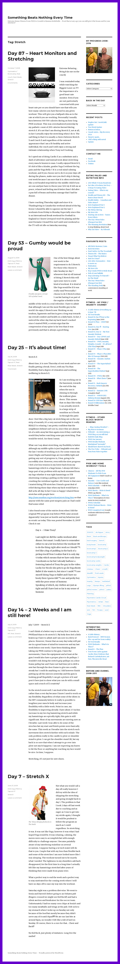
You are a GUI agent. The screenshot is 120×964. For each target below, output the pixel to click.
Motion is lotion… (94, 130)
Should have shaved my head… (99, 447)
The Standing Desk (95, 286)
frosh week (99, 573)
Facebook (91, 161)
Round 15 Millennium (96, 403)
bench (101, 540)
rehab (100, 602)
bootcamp (102, 544)
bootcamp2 (91, 549)
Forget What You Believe (97, 256)
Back (89, 536)
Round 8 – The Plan (95, 649)
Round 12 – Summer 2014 (98, 391)
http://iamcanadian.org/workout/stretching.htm (51, 497)
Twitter (91, 164)
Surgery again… (94, 137)
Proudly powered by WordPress (51, 953)
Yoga (89, 614)
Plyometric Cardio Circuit (96, 598)
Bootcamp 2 (103, 549)
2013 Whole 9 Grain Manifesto (99, 183)
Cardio (106, 565)
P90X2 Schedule (94, 503)
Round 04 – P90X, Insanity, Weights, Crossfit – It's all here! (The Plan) (100, 344)
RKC (99, 606)
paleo (109, 589)
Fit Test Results (94, 315)
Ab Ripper (99, 532)
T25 (93, 610)
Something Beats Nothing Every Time (40, 18)
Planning (90, 594)
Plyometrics (91, 602)
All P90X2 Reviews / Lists (97, 246)
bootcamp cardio (93, 561)
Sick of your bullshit (95, 273)
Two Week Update (95, 127)
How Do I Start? (94, 259)
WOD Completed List (96, 510)
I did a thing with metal (97, 139)
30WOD (90, 532)
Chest (97, 569)
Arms (107, 532)
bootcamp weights (94, 565)
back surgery (92, 540)
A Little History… (94, 635)
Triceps (100, 610)
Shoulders (107, 606)
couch (10, 77)
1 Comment (12, 369)
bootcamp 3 (91, 553)
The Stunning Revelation (97, 225)
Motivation (92, 266)
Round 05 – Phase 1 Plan (97, 349)
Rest (18, 74)
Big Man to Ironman (96, 430)
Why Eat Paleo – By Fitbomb (99, 230)
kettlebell (106, 581)
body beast (91, 544)
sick (88, 610)
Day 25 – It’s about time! (37, 347)
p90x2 (108, 585)
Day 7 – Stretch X (28, 776)
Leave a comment (15, 270)
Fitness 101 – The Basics (97, 254)
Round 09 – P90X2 (95, 376)
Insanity (90, 581)
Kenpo (97, 581)
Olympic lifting (98, 585)
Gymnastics (91, 577)
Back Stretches (93, 249)
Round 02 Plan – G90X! (97, 322)
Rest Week (17, 77)
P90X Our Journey (95, 439)
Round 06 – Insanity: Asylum (99, 359)
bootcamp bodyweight (96, 557)
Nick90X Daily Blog (95, 437)
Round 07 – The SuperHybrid (99, 364)
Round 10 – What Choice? (97, 378)
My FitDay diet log (95, 210)
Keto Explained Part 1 (96, 205)
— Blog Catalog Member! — (98, 427)
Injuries (100, 577)
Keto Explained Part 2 (96, 207)
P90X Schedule (93, 486)
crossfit (105, 569)
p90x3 (101, 589)
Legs (89, 585)
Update (91, 142)
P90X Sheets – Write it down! (99, 491)
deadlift (90, 573)
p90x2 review (92, 589)
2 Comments (12, 83)
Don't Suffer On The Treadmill (99, 251)
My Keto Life (93, 212)
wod (106, 610)
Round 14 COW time (95, 400)
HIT (9, 633)
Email (90, 159)
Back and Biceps (99, 536)
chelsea (90, 569)
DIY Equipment (94, 476)
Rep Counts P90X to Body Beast (100, 271)
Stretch (10, 79)
